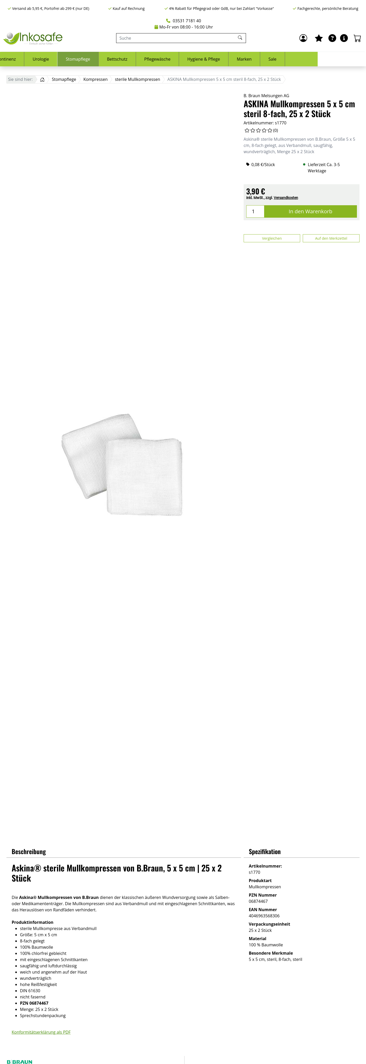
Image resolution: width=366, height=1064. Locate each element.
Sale (321, 59)
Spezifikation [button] (265, 851)
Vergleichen (272, 238)
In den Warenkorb (310, 211)
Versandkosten (286, 198)
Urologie (89, 59)
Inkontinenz (52, 59)
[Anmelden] (303, 38)
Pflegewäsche (206, 59)
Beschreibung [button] (29, 851)
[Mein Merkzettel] (319, 38)
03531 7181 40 (183, 21)
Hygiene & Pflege (252, 59)
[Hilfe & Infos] (344, 38)
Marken (292, 59)
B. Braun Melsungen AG (266, 95)
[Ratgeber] (332, 38)
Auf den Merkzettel (331, 238)
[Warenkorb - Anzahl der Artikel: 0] (357, 38)
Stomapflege (126, 59)
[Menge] (255, 211)
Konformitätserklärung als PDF (41, 1032)
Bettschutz (165, 59)
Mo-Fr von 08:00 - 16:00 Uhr (183, 27)
